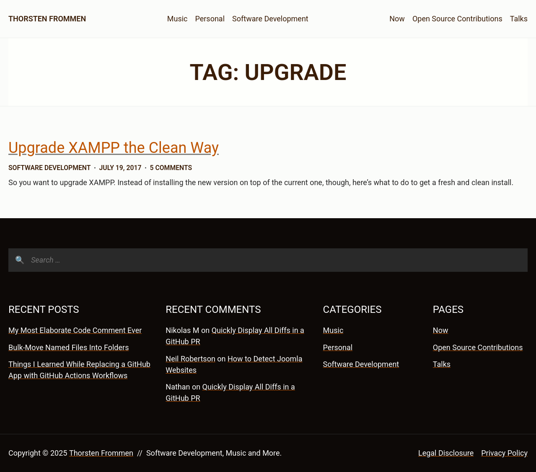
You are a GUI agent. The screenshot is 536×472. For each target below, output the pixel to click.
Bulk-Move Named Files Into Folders (68, 347)
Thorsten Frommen (47, 18)
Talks (519, 18)
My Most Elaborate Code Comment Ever (75, 330)
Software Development (270, 18)
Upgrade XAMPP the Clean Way (113, 148)
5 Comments (171, 168)
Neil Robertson (190, 358)
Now (397, 18)
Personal (210, 18)
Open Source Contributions (457, 18)
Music (177, 18)
